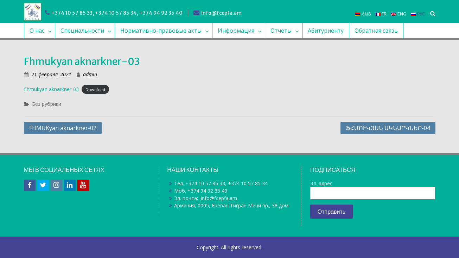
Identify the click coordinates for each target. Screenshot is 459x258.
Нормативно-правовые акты (161, 30)
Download (95, 89)
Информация (236, 30)
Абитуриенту (326, 30)
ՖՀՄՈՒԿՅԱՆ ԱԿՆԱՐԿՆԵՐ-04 (388, 128)
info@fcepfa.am (221, 13)
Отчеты (281, 30)
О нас (37, 30)
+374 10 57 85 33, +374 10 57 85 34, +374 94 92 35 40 (117, 13)
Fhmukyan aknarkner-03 (51, 89)
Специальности (82, 30)
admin (90, 74)
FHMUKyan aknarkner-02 (62, 128)
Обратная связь (376, 30)
